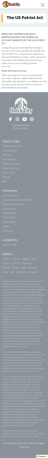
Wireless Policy (10, 213)
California (26, 258)
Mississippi (27, 263)
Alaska (16, 258)
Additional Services (11, 163)
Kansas (6, 263)
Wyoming (32, 272)
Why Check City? (11, 195)
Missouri (6, 267)
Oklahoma (32, 267)
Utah (14, 244)
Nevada (6, 244)
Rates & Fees (9, 172)
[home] (12, 4)
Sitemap (6, 176)
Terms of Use (9, 208)
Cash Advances (10, 159)
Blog (5, 181)
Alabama (7, 258)
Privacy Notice (9, 221)
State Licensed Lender (13, 204)
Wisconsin (21, 272)
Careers (6, 226)
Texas (5, 272)
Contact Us (8, 230)
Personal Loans (10, 150)
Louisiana (15, 263)
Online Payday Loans (12, 146)
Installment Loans (11, 168)
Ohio (24, 267)
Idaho (34, 258)
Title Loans (8, 154)
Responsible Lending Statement (17, 199)
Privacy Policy (9, 217)
